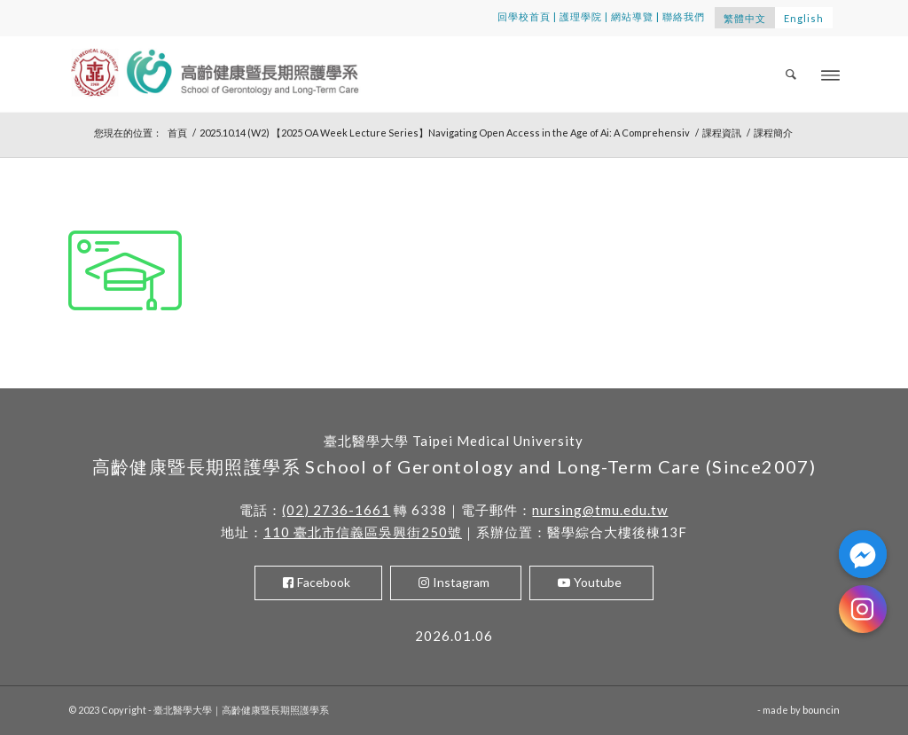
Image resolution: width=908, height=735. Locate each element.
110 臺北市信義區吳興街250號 (362, 532)
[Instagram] (863, 609)
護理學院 (581, 16)
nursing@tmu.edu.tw (600, 510)
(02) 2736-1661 (336, 510)
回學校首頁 (524, 16)
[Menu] (830, 74)
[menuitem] (792, 74)
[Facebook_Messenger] (863, 554)
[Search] (792, 74)
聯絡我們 (683, 16)
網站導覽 (632, 16)
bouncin (821, 709)
